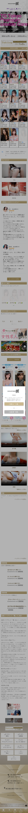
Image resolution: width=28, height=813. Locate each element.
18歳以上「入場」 (14, 404)
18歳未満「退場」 (14, 412)
